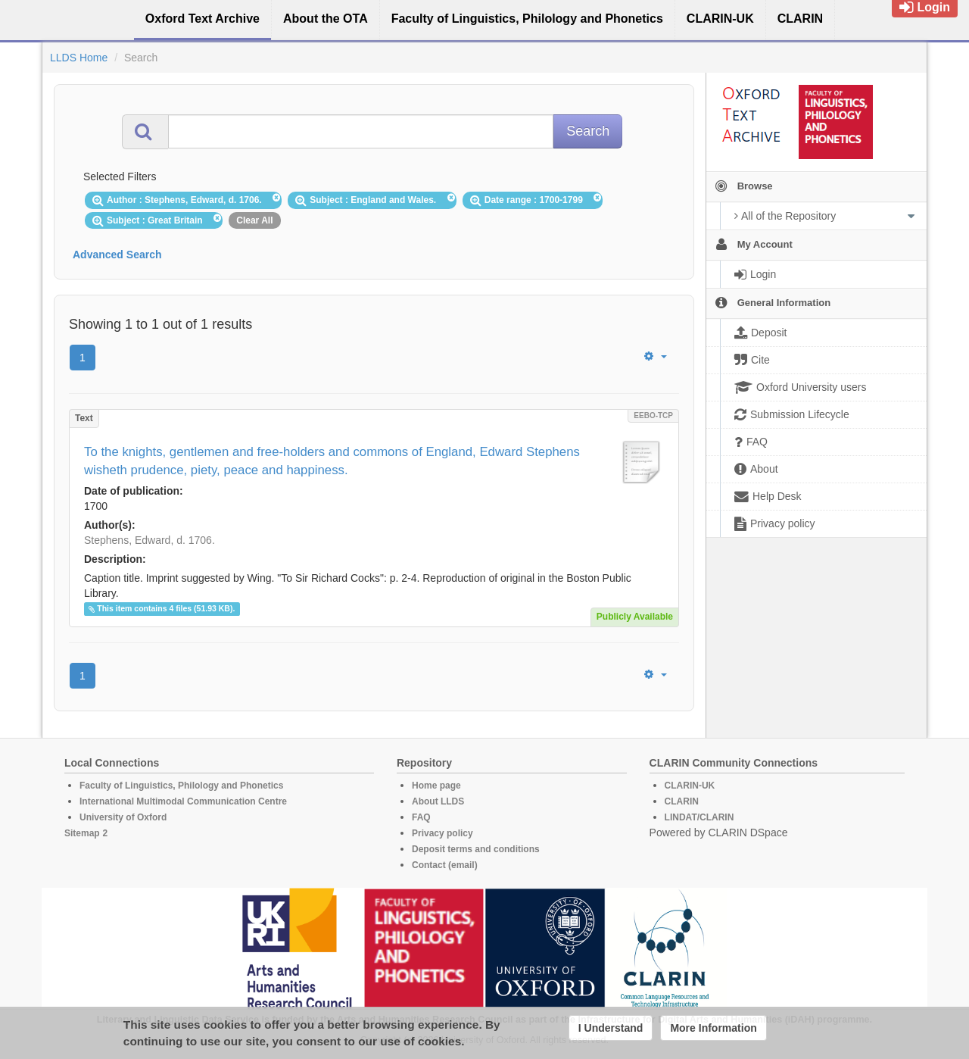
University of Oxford (123, 817)
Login (924, 7)
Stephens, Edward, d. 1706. (149, 540)
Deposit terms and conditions (476, 849)
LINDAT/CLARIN (699, 817)
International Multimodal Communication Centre (183, 801)
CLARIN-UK (690, 785)
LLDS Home (78, 58)
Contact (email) (445, 865)
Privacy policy (442, 833)
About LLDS (438, 801)
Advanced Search (117, 254)
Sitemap (82, 833)
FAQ (421, 817)
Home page (436, 785)
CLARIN (682, 801)
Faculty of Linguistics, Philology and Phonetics (181, 785)
